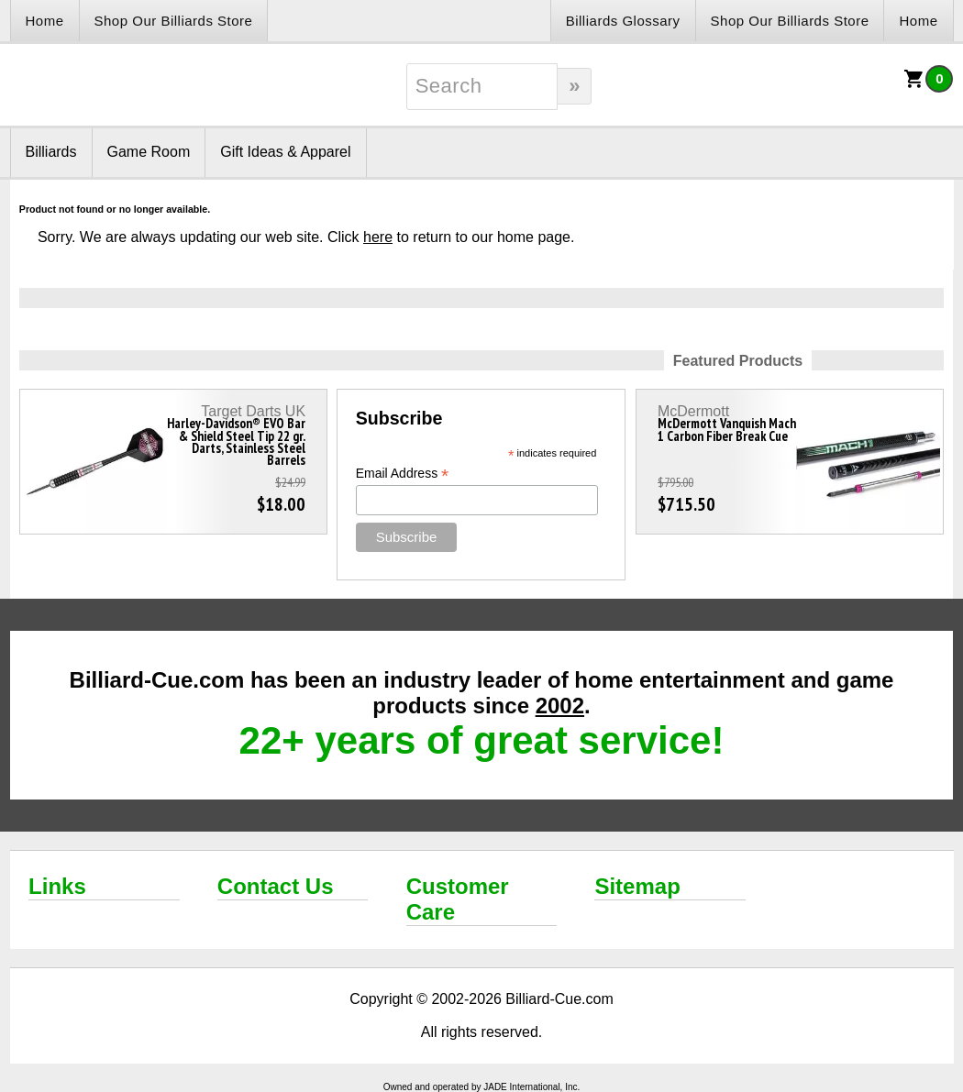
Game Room (149, 152)
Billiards (51, 152)
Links (57, 886)
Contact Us (275, 886)
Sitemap (637, 886)
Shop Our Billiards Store (173, 20)
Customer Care (457, 899)
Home (45, 20)
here (378, 237)
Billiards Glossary (623, 20)
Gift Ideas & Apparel (285, 152)
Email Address (402, 473)
